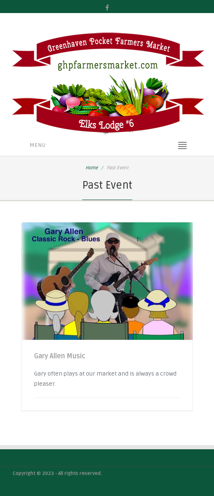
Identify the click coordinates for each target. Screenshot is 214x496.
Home (92, 168)
